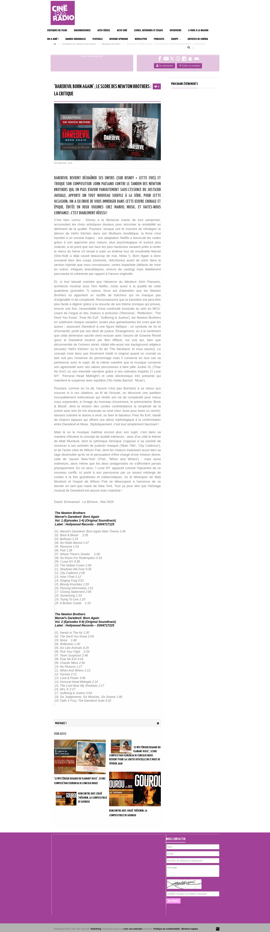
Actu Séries (103, 30)
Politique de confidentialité (166, 929)
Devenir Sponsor (118, 39)
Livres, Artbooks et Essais (148, 30)
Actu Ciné (122, 30)
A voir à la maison (198, 30)
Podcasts (159, 39)
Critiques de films (57, 30)
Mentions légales (189, 929)
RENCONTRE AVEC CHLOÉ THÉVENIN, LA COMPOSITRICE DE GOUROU (92, 797)
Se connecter (164, 65)
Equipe (176, 39)
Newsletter (141, 39)
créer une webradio (132, 929)
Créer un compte (189, 65)
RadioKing (96, 929)
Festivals (98, 39)
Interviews (175, 30)
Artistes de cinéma (198, 39)
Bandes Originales (75, 39)
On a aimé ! (53, 39)
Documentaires (82, 30)
